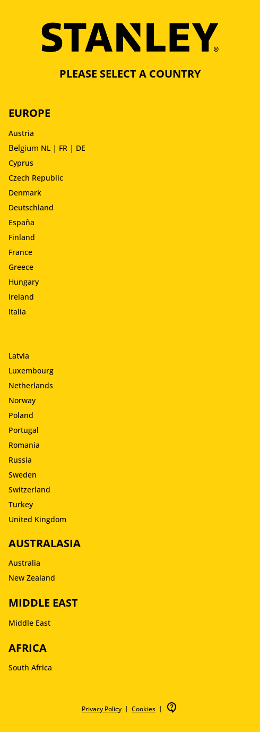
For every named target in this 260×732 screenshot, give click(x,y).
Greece (20, 267)
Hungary (23, 282)
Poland (20, 415)
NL (45, 148)
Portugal (23, 430)
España (21, 222)
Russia (20, 460)
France (20, 252)
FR (63, 148)
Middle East (29, 623)
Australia (24, 563)
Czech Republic (35, 178)
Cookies (143, 708)
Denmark (24, 193)
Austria (21, 133)
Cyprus (20, 163)
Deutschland (31, 207)
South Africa (30, 667)
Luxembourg (31, 370)
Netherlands (30, 385)
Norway (22, 400)
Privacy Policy (102, 708)
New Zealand (31, 578)
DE (80, 148)
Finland (21, 237)
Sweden (22, 475)
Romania (24, 445)
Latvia (18, 356)
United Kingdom (37, 519)
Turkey (20, 504)
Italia (17, 312)
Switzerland (29, 489)
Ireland (21, 297)
